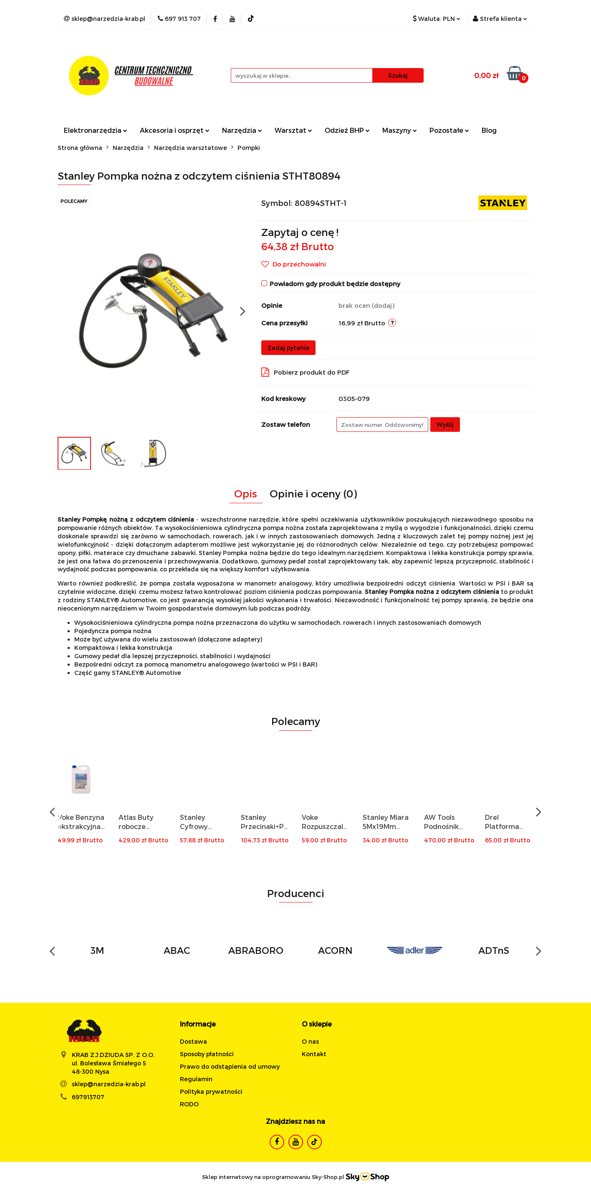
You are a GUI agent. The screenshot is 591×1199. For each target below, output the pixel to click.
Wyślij (445, 424)
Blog (489, 130)
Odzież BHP (347, 130)
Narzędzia (242, 130)
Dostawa (193, 1041)
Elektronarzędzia (95, 130)
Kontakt (314, 1053)
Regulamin (196, 1078)
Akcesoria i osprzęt (175, 130)
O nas (310, 1041)
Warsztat (293, 130)
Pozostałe (449, 130)
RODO (189, 1104)
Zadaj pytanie (288, 347)
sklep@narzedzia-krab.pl (109, 1083)
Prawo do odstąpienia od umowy (230, 1066)
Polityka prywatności (211, 1091)
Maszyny (399, 130)
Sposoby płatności (207, 1053)
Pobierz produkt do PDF (305, 372)
